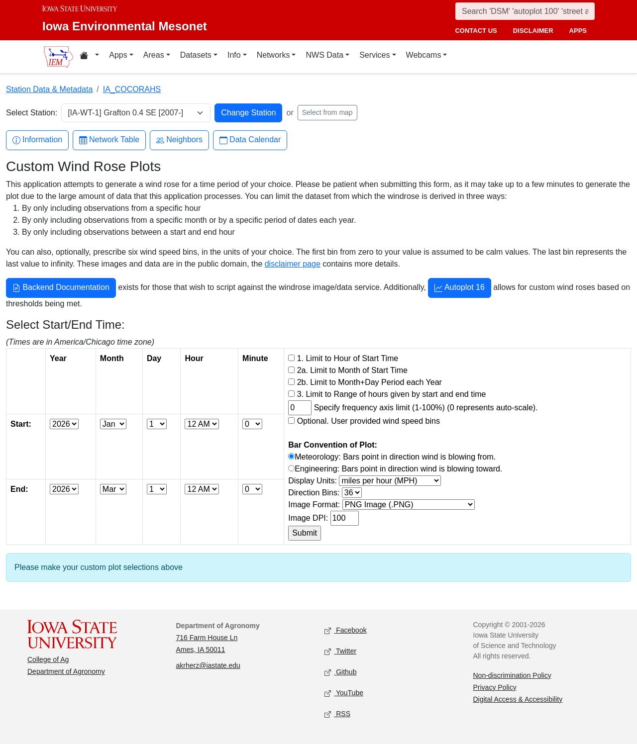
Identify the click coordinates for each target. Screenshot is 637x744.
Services (374, 55)
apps (578, 30)
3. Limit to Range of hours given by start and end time (391, 394)
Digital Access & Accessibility (518, 699)
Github (340, 672)
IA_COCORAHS (132, 89)
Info (234, 55)
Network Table (109, 140)
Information (37, 140)
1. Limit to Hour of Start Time (348, 358)
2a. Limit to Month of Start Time (352, 370)
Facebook (345, 630)
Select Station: (31, 112)
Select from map (327, 112)
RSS (337, 714)
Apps (118, 55)
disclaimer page (292, 264)
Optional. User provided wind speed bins (368, 421)
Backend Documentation (60, 288)
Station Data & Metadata (49, 89)
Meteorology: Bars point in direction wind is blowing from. (395, 457)
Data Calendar (250, 140)
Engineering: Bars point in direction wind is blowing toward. (398, 469)
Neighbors (179, 140)
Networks (273, 55)
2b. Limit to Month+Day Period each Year (369, 382)
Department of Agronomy (66, 671)
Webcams (423, 55)
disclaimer (533, 30)
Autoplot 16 (459, 288)
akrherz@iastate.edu (208, 665)
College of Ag (48, 659)
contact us (476, 30)
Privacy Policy (495, 687)
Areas (153, 55)
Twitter (340, 651)
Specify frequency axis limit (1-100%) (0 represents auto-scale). (426, 407)
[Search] (525, 11)
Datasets (196, 55)
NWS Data (324, 55)
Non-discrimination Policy (512, 675)
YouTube (343, 693)
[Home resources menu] (89, 56)
